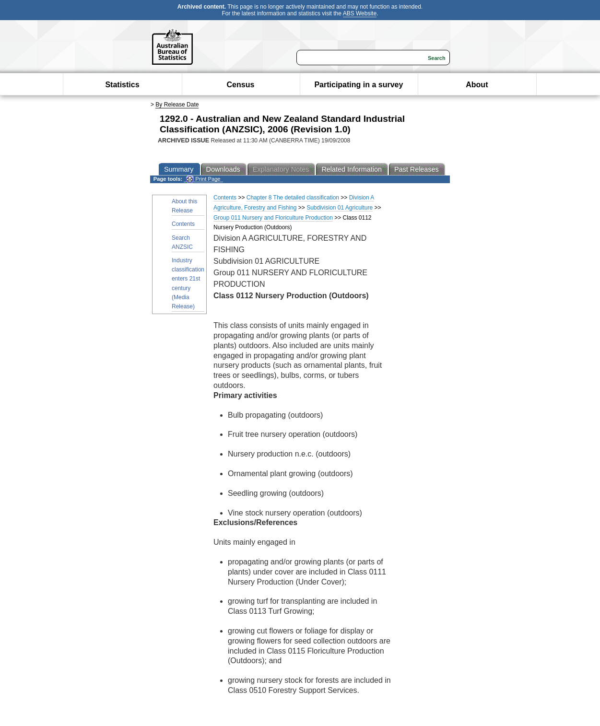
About (477, 85)
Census (241, 85)
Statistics (122, 85)
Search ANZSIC (182, 242)
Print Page (203, 179)
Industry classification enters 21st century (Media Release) (188, 283)
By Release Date (177, 104)
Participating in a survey (358, 85)
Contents (183, 224)
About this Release (184, 206)
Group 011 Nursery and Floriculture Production (273, 217)
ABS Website (359, 13)
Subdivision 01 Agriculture (339, 207)
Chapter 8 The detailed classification (293, 197)
